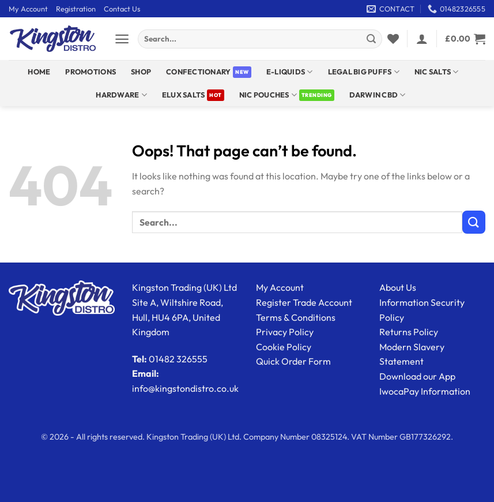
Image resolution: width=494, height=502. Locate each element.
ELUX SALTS (183, 94)
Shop (141, 71)
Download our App (417, 376)
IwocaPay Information (424, 391)
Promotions (90, 71)
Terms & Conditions (295, 317)
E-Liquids (289, 71)
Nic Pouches (268, 94)
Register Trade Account (304, 302)
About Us (397, 287)
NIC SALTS (436, 71)
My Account (28, 8)
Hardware (121, 94)
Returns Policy (408, 332)
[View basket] (465, 38)
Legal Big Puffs (363, 71)
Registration (76, 8)
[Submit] (371, 39)
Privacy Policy (285, 332)
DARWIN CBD (377, 94)
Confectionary (198, 71)
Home (39, 71)
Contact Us (122, 8)
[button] (122, 39)
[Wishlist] (393, 38)
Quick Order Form (293, 361)
